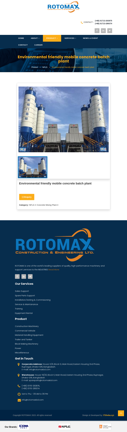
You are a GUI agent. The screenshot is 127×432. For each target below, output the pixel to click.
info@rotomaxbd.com (33, 400)
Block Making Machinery (26, 344)
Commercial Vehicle (25, 331)
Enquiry (26, 197)
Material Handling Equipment (29, 335)
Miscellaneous (22, 353)
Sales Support (22, 291)
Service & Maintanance (26, 304)
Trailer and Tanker (23, 339)
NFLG (32, 205)
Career (38, 45)
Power (18, 348)
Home (21, 39)
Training (19, 309)
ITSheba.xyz (108, 416)
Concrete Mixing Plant (47, 205)
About (35, 39)
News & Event (90, 39)
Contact (23, 45)
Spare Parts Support (25, 295)
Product (52, 39)
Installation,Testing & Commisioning (32, 300)
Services (70, 39)
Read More (53, 270)
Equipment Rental (24, 313)
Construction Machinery (27, 326)
